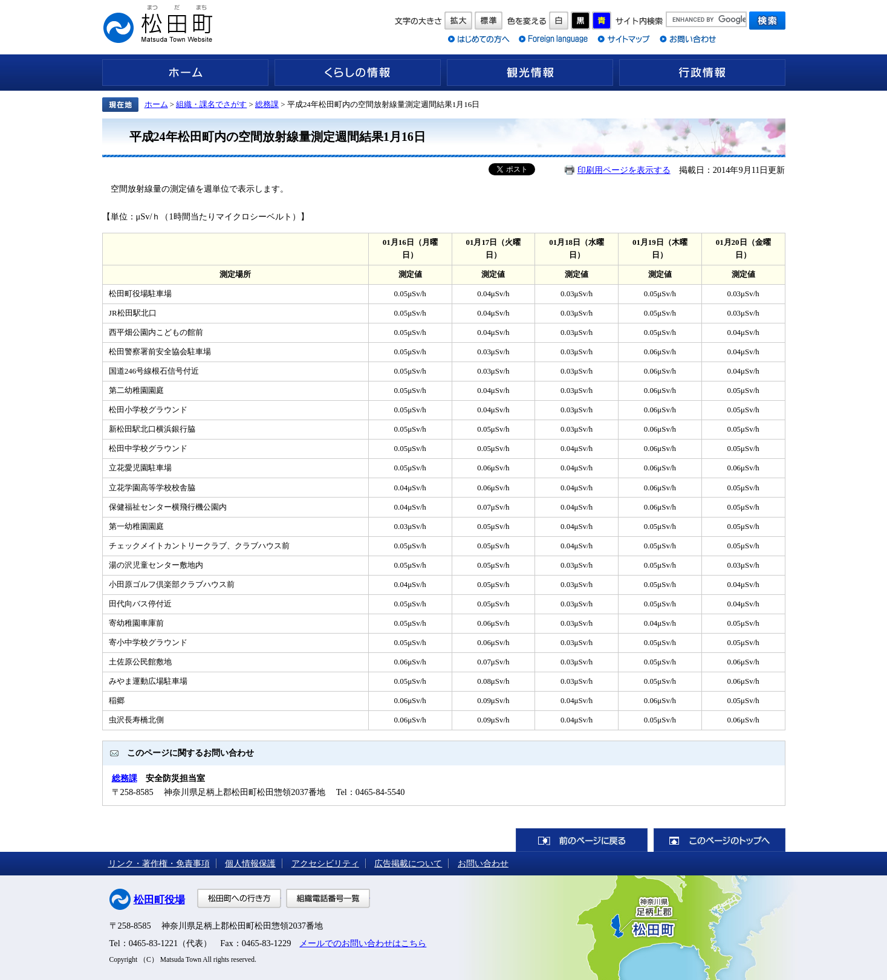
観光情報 (530, 72)
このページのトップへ (719, 840)
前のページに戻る (582, 840)
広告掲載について (408, 863)
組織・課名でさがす (211, 104)
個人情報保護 (250, 863)
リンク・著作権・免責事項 (159, 863)
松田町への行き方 (239, 898)
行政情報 (702, 72)
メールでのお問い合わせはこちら (362, 943)
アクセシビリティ (325, 863)
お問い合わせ (483, 863)
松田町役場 (159, 900)
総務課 (267, 104)
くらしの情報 (358, 72)
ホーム (185, 72)
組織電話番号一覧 (328, 898)
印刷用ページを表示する (624, 170)
